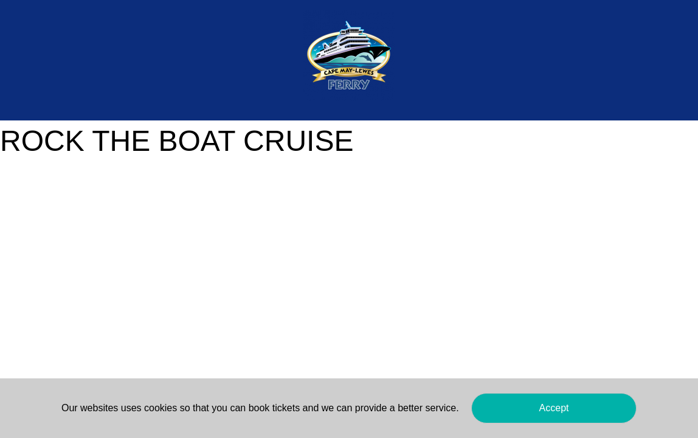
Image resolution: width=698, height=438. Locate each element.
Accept (554, 408)
